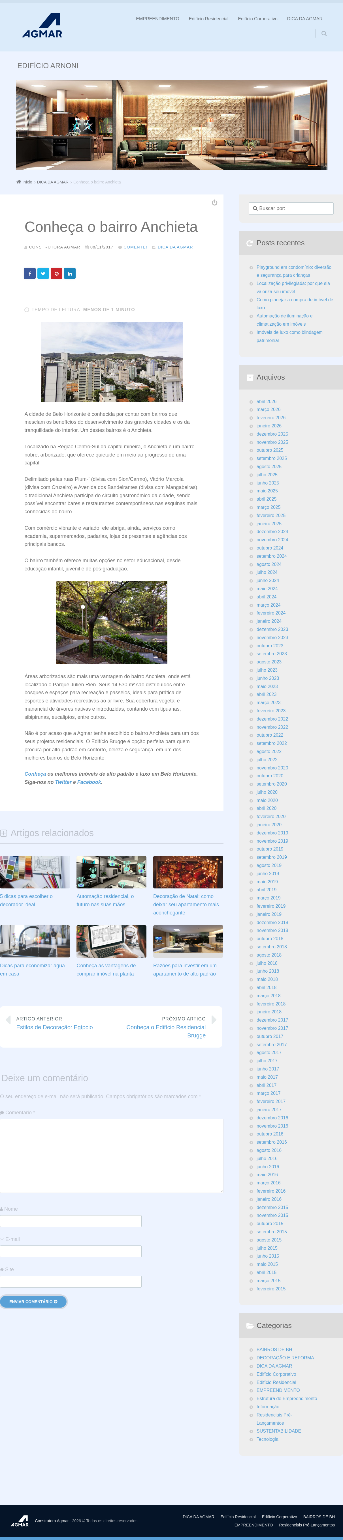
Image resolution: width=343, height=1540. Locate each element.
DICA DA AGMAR (305, 18)
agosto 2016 (269, 1150)
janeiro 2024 (269, 621)
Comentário (20, 1112)
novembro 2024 (272, 539)
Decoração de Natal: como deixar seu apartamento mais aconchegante (186, 904)
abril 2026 (266, 401)
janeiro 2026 (269, 425)
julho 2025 (267, 474)
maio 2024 (267, 588)
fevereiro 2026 (271, 417)
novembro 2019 (272, 841)
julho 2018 (267, 963)
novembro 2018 (272, 930)
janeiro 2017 (269, 1109)
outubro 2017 (270, 1036)
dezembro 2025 (272, 434)
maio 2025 (267, 490)
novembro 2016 (272, 1126)
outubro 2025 (270, 450)
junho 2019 (268, 873)
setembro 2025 (272, 458)
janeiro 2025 (269, 523)
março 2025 (269, 507)
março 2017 (269, 1093)
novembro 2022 (272, 727)
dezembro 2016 (272, 1117)
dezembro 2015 (272, 1207)
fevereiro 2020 (271, 816)
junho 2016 (268, 1166)
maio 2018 (267, 979)
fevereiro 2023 (271, 710)
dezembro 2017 (272, 1020)
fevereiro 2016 (271, 1191)
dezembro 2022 (272, 719)
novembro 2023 (272, 637)
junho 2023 (268, 678)
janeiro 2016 (269, 1199)
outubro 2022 (270, 735)
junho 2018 (268, 971)
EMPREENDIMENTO (157, 18)
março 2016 (269, 1182)
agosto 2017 (269, 1052)
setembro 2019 (272, 857)
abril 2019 (266, 889)
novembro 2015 (272, 1215)
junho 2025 (268, 483)
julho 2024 (267, 572)
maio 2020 (267, 800)
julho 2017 (267, 1060)
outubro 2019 (270, 849)
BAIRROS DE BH (274, 1349)
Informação (268, 1406)
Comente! (135, 247)
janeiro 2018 (269, 1011)
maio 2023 (267, 686)
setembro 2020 (272, 784)
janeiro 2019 (269, 914)
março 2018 (269, 995)
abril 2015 (266, 1272)
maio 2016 (267, 1174)
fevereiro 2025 (271, 515)
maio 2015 (267, 1264)
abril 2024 (266, 596)
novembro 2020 (272, 767)
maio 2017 (267, 1077)
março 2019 (269, 898)
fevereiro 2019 (271, 906)
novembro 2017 (272, 1028)
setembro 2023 (272, 653)
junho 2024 (268, 580)
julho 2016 (267, 1158)
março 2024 (269, 605)
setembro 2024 (272, 556)
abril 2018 (266, 987)
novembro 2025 (272, 442)
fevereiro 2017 (271, 1101)
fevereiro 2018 (271, 1004)
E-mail (12, 1239)
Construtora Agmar (52, 1521)
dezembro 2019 (272, 832)
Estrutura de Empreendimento (287, 1398)
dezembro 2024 (272, 531)
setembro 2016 (272, 1142)
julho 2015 (267, 1248)
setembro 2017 (272, 1044)
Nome (11, 1209)
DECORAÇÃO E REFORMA (285, 1357)
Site (9, 1269)
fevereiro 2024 (271, 613)
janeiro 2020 (269, 824)
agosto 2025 (269, 466)
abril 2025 (266, 499)
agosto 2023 (269, 661)
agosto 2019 (269, 865)
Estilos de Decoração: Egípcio (59, 1022)
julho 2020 (267, 792)
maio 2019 (267, 881)
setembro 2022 (272, 743)
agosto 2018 (269, 955)
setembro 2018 (272, 946)
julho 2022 (267, 759)
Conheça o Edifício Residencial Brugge (163, 1026)
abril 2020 (266, 808)
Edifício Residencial (209, 18)
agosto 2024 (269, 564)
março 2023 (269, 702)
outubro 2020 (270, 775)
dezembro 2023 (272, 629)
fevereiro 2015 (271, 1288)
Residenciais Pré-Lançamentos (274, 1419)
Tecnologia (267, 1439)
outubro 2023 (270, 645)
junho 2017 (268, 1069)
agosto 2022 (269, 751)
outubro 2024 (270, 548)
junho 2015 (268, 1256)
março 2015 (269, 1280)
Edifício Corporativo (258, 18)
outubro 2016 (270, 1134)
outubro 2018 (270, 938)
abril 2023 (266, 694)
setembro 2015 (272, 1231)
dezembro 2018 (272, 922)
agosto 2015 (269, 1240)
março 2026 (269, 409)
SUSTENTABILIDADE (279, 1431)
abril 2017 (266, 1085)
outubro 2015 (270, 1223)
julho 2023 (267, 670)
